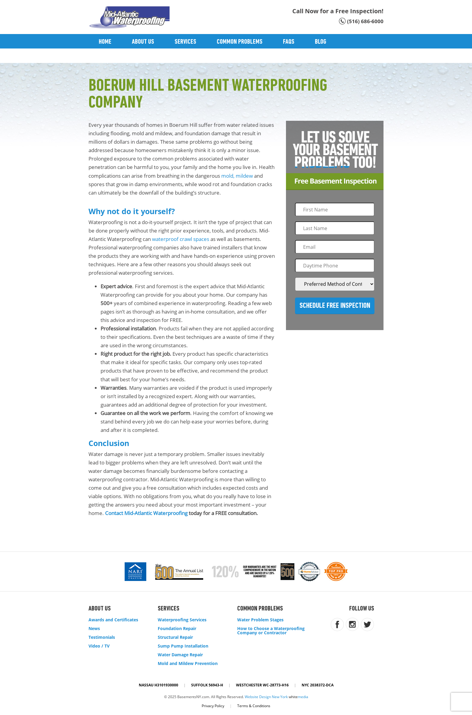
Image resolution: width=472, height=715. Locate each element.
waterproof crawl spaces (180, 239)
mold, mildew (237, 175)
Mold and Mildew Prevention (188, 663)
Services (185, 42)
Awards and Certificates (113, 620)
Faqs (288, 42)
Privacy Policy (213, 705)
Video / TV (99, 646)
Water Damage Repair (180, 655)
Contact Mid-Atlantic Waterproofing (146, 513)
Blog (320, 42)
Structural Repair (175, 637)
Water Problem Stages (260, 620)
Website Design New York (266, 696)
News (94, 628)
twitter (367, 624)
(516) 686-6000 (365, 21)
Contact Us (113, 56)
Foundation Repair (177, 628)
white (298, 696)
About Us (143, 42)
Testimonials (101, 637)
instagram (352, 624)
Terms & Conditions (253, 705)
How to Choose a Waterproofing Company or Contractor (271, 630)
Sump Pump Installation (183, 646)
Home (105, 42)
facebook (337, 624)
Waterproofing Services (182, 620)
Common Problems (239, 42)
